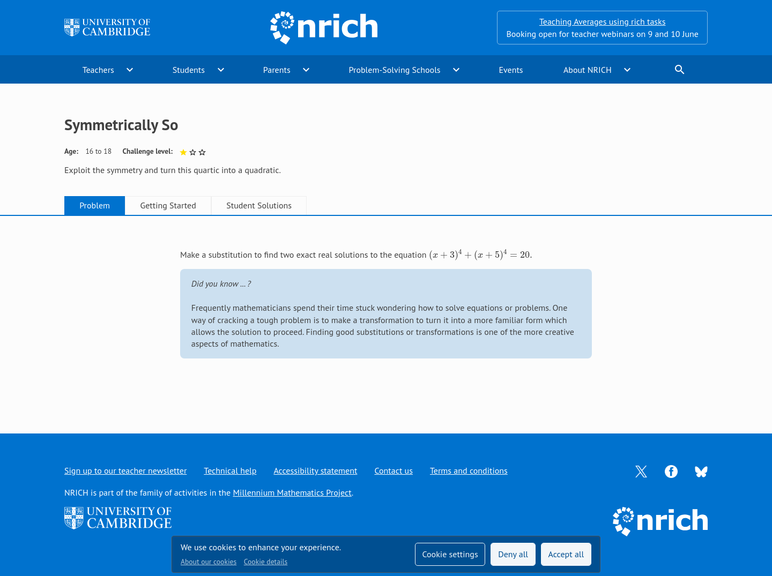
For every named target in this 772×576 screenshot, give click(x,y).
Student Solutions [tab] (259, 205)
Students (189, 69)
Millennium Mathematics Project (292, 492)
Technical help (230, 470)
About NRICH (587, 69)
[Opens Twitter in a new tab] (641, 470)
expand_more (129, 69)
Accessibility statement (315, 470)
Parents (277, 69)
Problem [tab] (94, 205)
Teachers (98, 69)
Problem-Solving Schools (395, 69)
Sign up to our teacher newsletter (125, 470)
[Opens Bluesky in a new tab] (701, 471)
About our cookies (208, 561)
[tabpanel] (386, 313)
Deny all (513, 554)
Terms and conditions (469, 470)
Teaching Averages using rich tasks (602, 21)
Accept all (566, 554)
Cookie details (265, 561)
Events (511, 69)
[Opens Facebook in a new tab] (671, 470)
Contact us (393, 470)
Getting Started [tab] (168, 205)
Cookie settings (450, 554)
